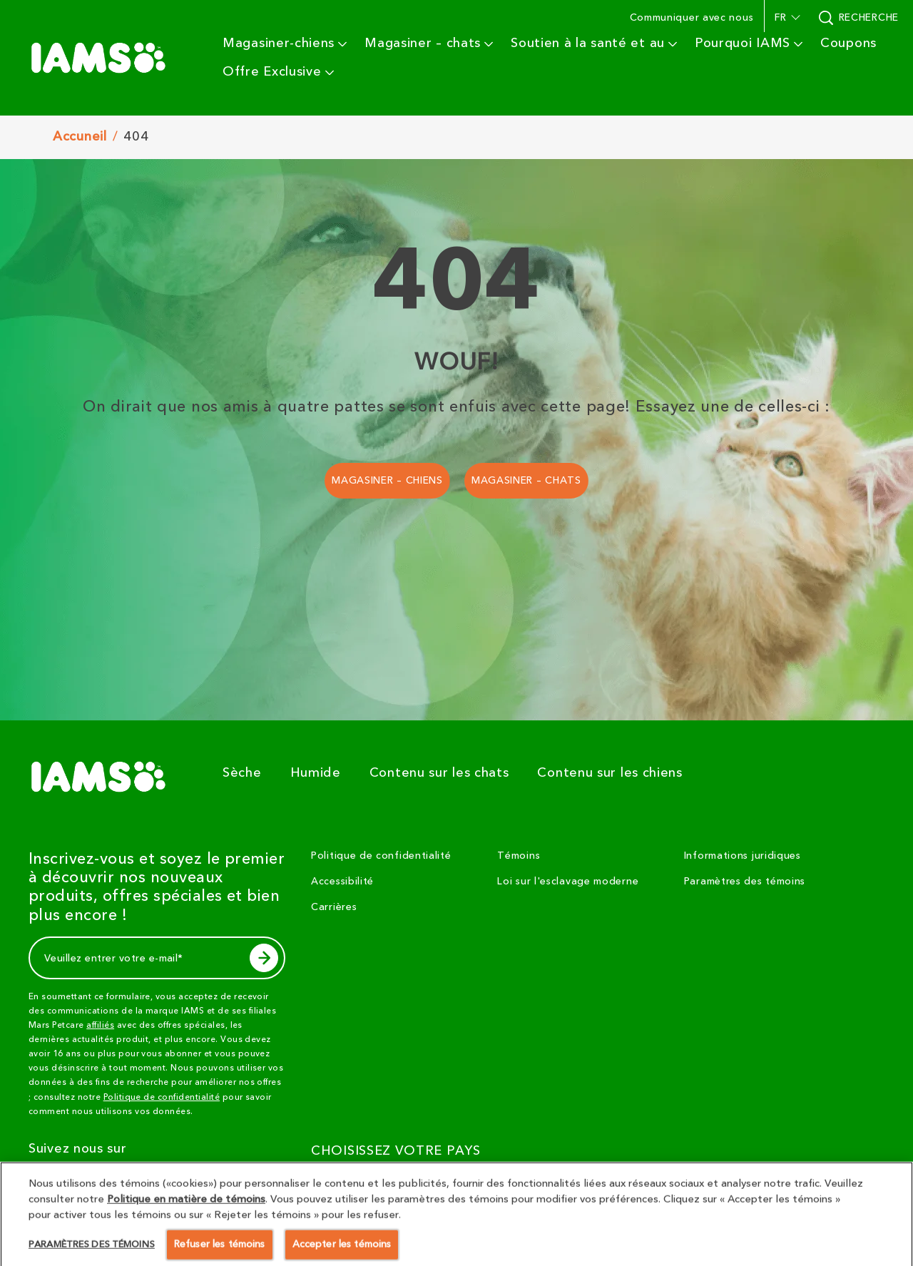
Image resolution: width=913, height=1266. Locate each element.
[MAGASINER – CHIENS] (387, 481)
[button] (785, 18)
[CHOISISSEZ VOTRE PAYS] (404, 1185)
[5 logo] (104, 777)
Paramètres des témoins (744, 882)
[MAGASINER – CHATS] (526, 481)
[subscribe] (264, 958)
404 (135, 137)
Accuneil (80, 137)
